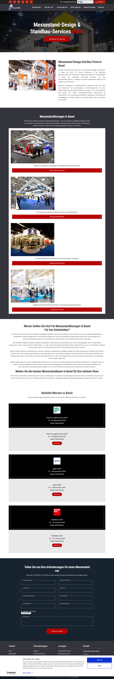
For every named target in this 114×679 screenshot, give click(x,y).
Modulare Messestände (64, 653)
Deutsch (99, 2)
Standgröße (27, 603)
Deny (99, 668)
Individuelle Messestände (64, 651)
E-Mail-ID (26, 588)
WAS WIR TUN (49, 7)
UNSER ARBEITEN (75, 7)
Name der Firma (65, 580)
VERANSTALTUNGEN (89, 7)
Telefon (63, 588)
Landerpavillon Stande (57, 309)
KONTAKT (101, 7)
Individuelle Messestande (57, 170)
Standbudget (64, 603)
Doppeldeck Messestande (57, 263)
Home (10, 651)
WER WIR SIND (37, 7)
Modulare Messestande (57, 217)
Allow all (99, 662)
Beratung (36, 651)
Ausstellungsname (29, 596)
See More (57, 443)
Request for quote (57, 39)
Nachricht (26, 616)
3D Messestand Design (39, 653)
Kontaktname (28, 580)
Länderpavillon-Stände (63, 656)
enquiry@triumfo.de (69, 2)
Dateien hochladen (29, 611)
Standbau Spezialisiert (39, 656)
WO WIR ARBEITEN (62, 7)
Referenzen (11, 656)
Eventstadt (64, 596)
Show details (27, 675)
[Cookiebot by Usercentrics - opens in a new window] (11, 675)
